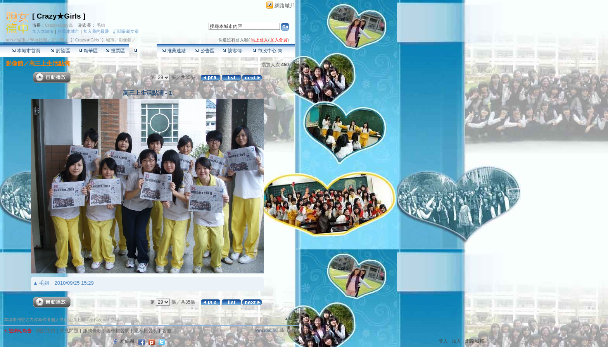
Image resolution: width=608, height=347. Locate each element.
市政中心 (267, 50)
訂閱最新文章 (126, 31)
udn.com (286, 330)
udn (9, 40)
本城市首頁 (26, 50)
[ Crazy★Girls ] (58, 16)
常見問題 (69, 330)
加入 (456, 341)
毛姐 (101, 25)
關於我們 (45, 330)
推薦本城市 (68, 31)
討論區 (60, 50)
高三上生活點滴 (49, 63)
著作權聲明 (118, 330)
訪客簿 (232, 50)
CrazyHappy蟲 (59, 25)
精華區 (87, 50)
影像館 (142, 50)
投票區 (115, 50)
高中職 (57, 40)
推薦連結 (174, 50)
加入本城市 (43, 31)
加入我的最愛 (96, 31)
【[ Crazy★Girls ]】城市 (91, 40)
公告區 (204, 50)
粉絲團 (127, 341)
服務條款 (92, 330)
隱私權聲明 (145, 330)
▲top (289, 318)
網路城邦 (285, 6)
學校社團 (38, 40)
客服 (166, 330)
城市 (21, 40)
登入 (443, 341)
